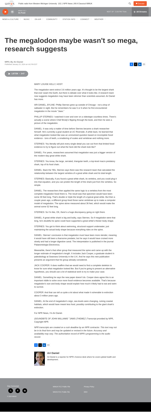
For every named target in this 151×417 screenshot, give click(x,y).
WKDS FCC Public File (61, 397)
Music (27, 25)
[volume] (12, 17)
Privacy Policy (89, 392)
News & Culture (10, 25)
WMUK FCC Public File (61, 392)
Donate (142, 6)
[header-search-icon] (131, 6)
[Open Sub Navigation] (20, 25)
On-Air (38, 25)
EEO (85, 397)
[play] (5, 17)
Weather (98, 25)
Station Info (69, 25)
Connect (84, 25)
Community (51, 25)
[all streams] (140, 17)
